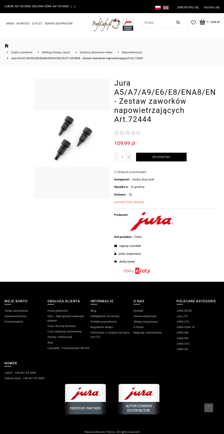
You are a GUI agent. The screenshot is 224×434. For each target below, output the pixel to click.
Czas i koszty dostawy (61, 326)
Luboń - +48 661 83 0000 (20, 372)
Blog (93, 310)
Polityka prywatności (104, 321)
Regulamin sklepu (102, 327)
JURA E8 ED (184, 310)
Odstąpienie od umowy (105, 316)
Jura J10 (182, 316)
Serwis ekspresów (144, 316)
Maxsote (90, 432)
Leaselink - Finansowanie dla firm (68, 348)
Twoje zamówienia (16, 310)
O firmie (138, 327)
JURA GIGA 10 (186, 327)
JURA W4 (183, 338)
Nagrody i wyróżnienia (147, 332)
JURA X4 (182, 349)
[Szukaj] (178, 22)
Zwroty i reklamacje (59, 337)
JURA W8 (183, 332)
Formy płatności (57, 310)
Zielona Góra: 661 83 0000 (50, 6)
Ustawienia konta (15, 316)
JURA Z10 (183, 321)
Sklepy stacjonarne (145, 321)
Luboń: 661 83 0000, (17, 6)
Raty (50, 342)
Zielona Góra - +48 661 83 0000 (24, 378)
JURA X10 (183, 343)
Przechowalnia (13, 321)
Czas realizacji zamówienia (64, 331)
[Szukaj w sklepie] (157, 22)
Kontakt (138, 310)
